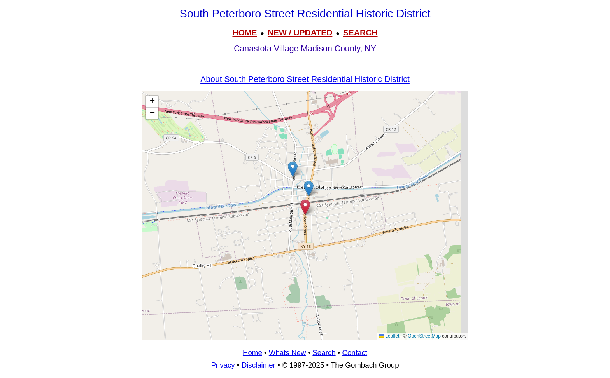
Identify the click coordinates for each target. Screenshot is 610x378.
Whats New (287, 352)
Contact (354, 352)
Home (252, 352)
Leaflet (389, 336)
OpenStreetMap (424, 336)
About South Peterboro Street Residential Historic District (305, 79)
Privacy (223, 365)
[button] (309, 189)
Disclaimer (258, 365)
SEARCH (360, 32)
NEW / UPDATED (300, 32)
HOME (244, 32)
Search (323, 352)
